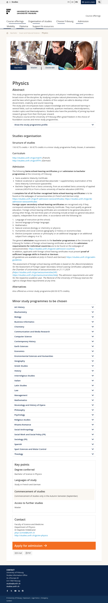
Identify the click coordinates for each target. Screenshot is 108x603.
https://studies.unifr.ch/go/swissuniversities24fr (35, 272)
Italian (17, 380)
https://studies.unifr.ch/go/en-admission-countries (52, 248)
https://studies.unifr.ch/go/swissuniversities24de (34, 275)
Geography (19, 361)
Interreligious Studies (24, 375)
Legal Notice (36, 598)
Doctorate (49, 67)
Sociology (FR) (20, 439)
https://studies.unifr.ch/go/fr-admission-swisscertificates (38, 198)
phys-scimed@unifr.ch (25, 532)
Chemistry (19, 326)
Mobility (11, 26)
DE (72, 2)
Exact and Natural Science (29, 33)
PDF (28, 553)
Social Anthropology (23, 429)
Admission (83, 21)
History (17, 370)
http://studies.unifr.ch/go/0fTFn (26, 160)
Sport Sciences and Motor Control (30, 449)
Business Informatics (24, 321)
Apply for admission (28, 546)
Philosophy (19, 410)
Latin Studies (20, 385)
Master (34, 67)
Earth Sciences (21, 346)
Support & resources (43, 26)
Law (16, 390)
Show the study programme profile (31, 124)
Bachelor (13, 33)
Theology (18, 454)
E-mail (18, 553)
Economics (19, 351)
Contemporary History (25, 341)
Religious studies (22, 419)
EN (76, 2)
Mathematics (20, 400)
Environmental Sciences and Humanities (33, 356)
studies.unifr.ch (12, 586)
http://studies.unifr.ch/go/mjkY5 (27, 157)
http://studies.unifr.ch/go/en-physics (31, 535)
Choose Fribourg (64, 21)
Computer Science (23, 336)
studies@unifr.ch (13, 583)
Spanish (18, 444)
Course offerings (93, 15)
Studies (15, 2)
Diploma (23, 26)
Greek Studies (21, 365)
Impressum (26, 598)
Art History (19, 307)
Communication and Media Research (32, 331)
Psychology (19, 414)
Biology (17, 317)
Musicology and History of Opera (29, 405)
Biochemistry (20, 312)
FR (69, 2)
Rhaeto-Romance (22, 424)
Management (20, 395)
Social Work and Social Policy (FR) (30, 434)
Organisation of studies (40, 21)
